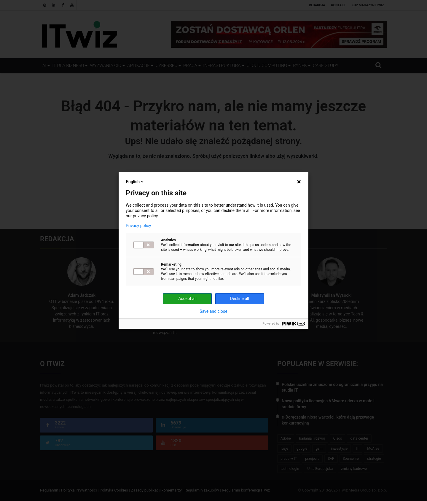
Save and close (213, 311)
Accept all (187, 298)
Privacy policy (138, 225)
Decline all (239, 298)
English (135, 181)
